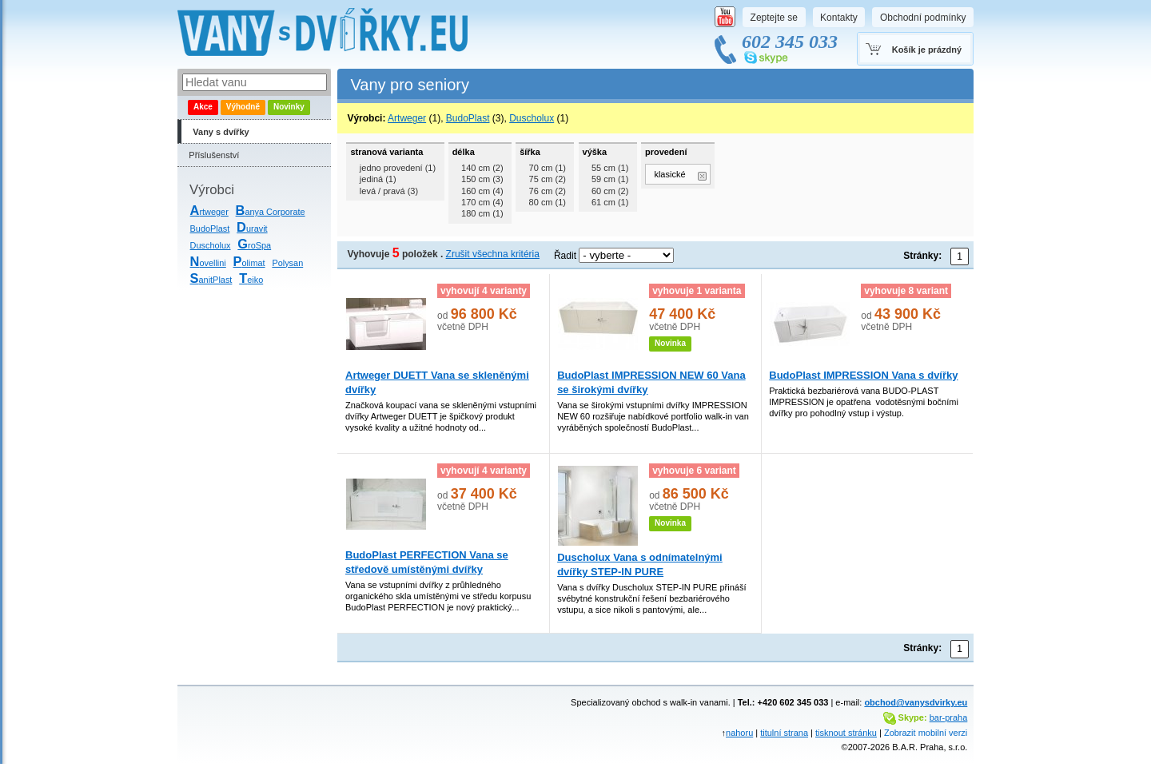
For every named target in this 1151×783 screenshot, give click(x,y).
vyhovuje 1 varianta (696, 290)
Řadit (565, 255)
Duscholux (210, 245)
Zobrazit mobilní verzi (925, 732)
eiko (251, 279)
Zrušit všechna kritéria (493, 254)
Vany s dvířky (221, 132)
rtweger (209, 212)
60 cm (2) (609, 191)
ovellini (208, 263)
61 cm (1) (609, 202)
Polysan (287, 263)
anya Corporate (270, 212)
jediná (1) (378, 179)
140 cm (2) (482, 168)
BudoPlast (210, 228)
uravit (252, 228)
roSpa (254, 245)
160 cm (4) (482, 191)
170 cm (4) (482, 202)
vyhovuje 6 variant (694, 470)
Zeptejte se (774, 17)
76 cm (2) (547, 191)
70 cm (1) (547, 168)
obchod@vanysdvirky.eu (915, 702)
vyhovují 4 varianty (483, 290)
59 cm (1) (609, 179)
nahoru (739, 732)
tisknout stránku (846, 732)
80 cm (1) (547, 202)
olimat (249, 263)
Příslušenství (214, 155)
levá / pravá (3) (389, 191)
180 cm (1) (482, 213)
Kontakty (839, 17)
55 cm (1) (609, 168)
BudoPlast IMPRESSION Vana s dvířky (863, 375)
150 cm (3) (482, 179)
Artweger (407, 118)
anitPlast (211, 279)
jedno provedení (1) (398, 168)
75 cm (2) (547, 179)
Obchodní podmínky (923, 17)
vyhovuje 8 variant (906, 290)
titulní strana (784, 732)
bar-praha (949, 717)
